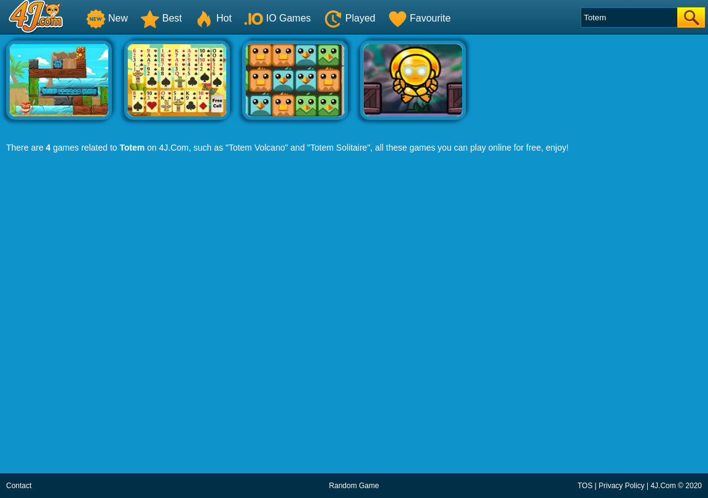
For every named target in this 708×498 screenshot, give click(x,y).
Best (161, 18)
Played (349, 18)
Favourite (419, 18)
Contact (18, 485)
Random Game (354, 485)
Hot (213, 18)
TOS (585, 485)
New (107, 18)
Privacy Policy (622, 485)
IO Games (277, 18)
